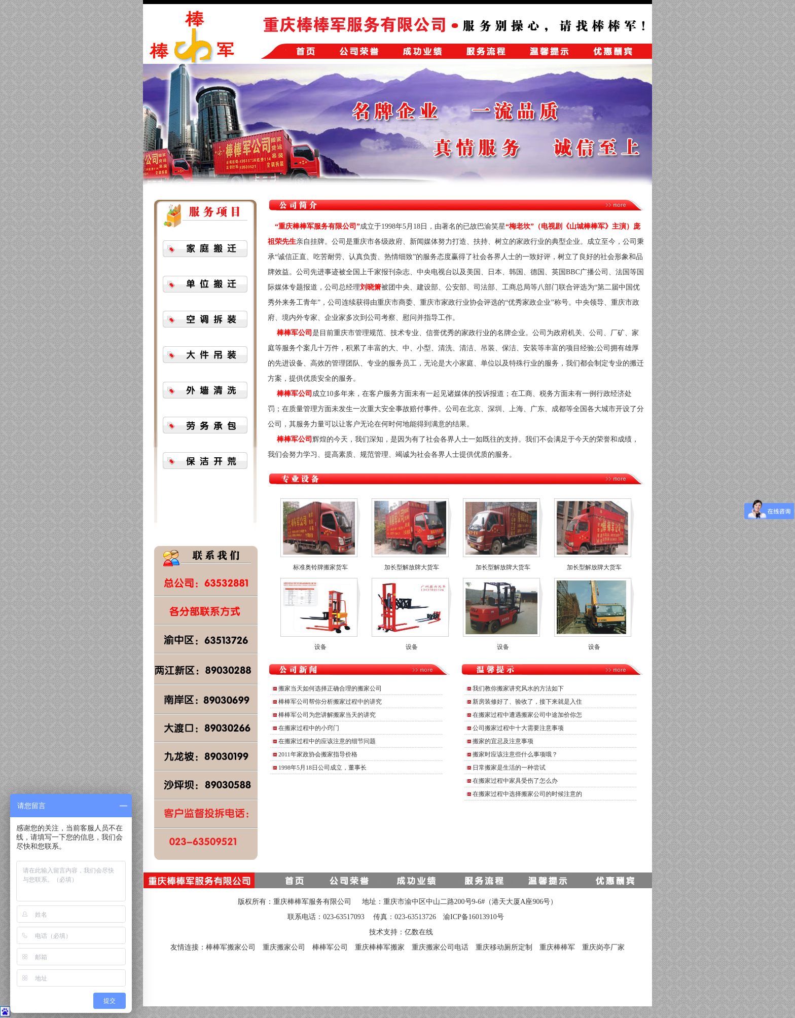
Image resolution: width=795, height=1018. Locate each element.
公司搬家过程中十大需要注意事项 (518, 728)
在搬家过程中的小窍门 (308, 728)
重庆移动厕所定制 (504, 947)
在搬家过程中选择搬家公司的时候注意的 (527, 793)
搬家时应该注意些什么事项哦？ (515, 754)
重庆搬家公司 (284, 947)
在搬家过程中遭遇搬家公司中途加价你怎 (527, 714)
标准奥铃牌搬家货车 (320, 567)
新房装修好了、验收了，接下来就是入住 (527, 701)
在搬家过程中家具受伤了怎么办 (515, 780)
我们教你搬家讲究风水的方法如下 (518, 688)
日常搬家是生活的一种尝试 (509, 767)
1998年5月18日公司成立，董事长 (322, 767)
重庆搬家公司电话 (440, 947)
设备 (320, 646)
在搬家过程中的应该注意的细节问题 (327, 741)
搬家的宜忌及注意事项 (503, 741)
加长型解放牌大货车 (411, 567)
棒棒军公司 (330, 947)
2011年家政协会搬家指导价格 (317, 754)
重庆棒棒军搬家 (380, 947)
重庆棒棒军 (557, 947)
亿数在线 (419, 932)
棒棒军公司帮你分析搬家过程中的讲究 (330, 701)
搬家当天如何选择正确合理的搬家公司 (330, 688)
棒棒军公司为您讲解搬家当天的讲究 (327, 714)
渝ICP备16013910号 (473, 917)
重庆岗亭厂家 (603, 947)
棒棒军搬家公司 (231, 947)
